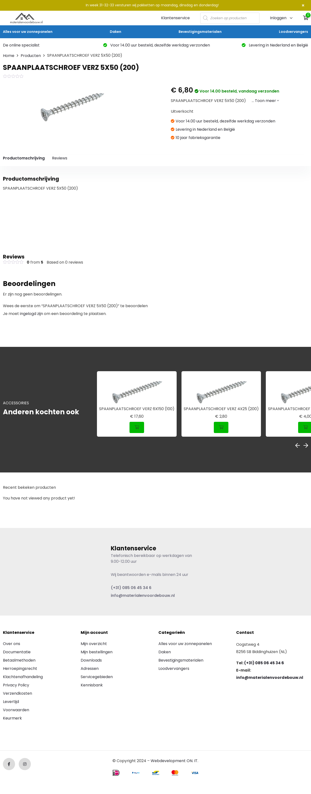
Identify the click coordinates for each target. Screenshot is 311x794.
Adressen (90, 668)
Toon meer (267, 100)
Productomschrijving (24, 158)
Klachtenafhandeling (23, 677)
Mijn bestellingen (96, 652)
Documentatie (17, 652)
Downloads (91, 660)
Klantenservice (175, 18)
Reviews (59, 158)
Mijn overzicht (94, 643)
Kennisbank (92, 685)
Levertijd (11, 701)
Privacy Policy (16, 685)
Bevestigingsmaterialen (200, 31)
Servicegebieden (97, 677)
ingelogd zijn (31, 313)
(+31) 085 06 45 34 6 (131, 588)
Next (305, 445)
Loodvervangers (293, 31)
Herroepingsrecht (20, 668)
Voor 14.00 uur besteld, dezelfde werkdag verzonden (156, 45)
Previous (297, 445)
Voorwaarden (16, 710)
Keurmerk (12, 718)
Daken (115, 31)
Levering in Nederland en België (275, 45)
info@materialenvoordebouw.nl (143, 595)
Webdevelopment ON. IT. (174, 761)
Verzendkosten (17, 693)
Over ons (11, 643)
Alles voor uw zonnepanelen (27, 31)
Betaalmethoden (19, 660)
